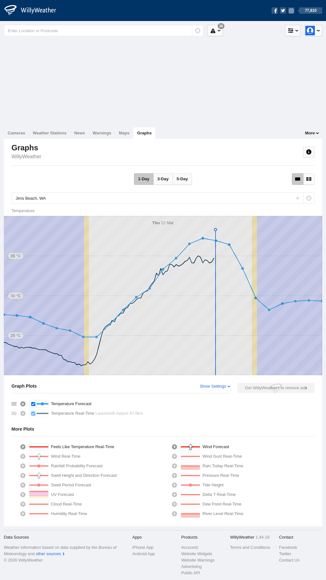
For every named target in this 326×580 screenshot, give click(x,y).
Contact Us (289, 560)
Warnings (102, 133)
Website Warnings (198, 560)
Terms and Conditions (250, 547)
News (79, 133)
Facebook (288, 547)
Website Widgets (196, 553)
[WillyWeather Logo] (34, 10)
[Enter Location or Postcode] (103, 30)
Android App (143, 553)
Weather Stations (50, 133)
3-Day (162, 178)
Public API (190, 572)
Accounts (189, 547)
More (310, 133)
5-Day (182, 178)
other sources (48, 553)
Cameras (16, 133)
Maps (124, 133)
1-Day (143, 178)
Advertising (191, 566)
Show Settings (213, 386)
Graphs (144, 133)
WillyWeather (26, 156)
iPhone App (143, 547)
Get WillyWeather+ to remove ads (276, 387)
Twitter (285, 553)
